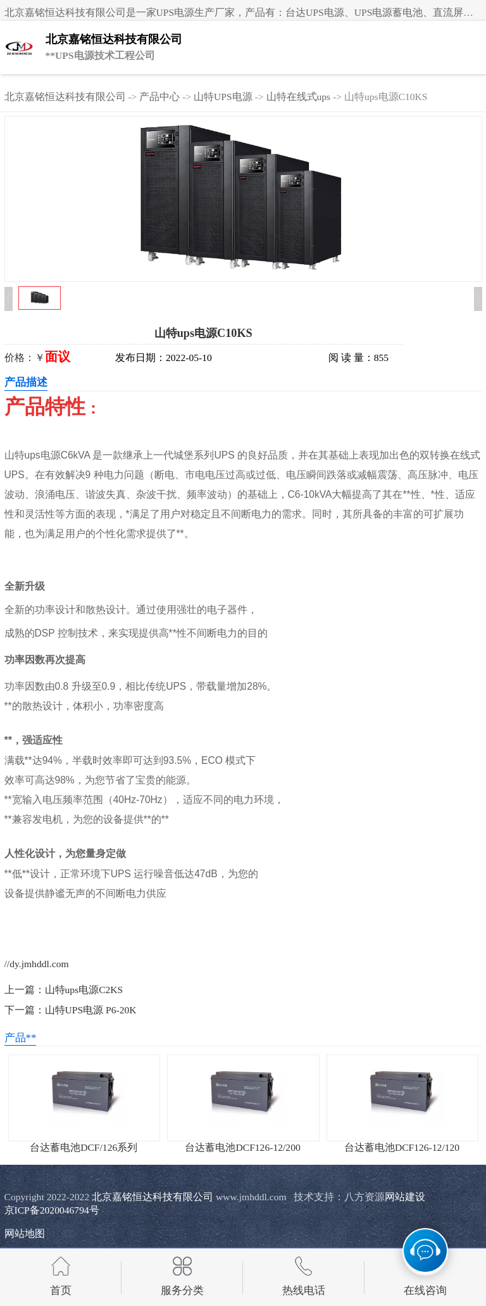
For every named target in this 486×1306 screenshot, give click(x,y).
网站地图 (24, 1233)
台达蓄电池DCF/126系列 (83, 1147)
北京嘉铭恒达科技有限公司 (65, 96)
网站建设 (405, 1196)
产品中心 (159, 96)
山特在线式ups (298, 96)
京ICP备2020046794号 (51, 1210)
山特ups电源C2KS (84, 989)
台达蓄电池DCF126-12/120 (401, 1147)
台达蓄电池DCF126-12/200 (242, 1147)
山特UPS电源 (223, 96)
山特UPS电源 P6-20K (91, 1010)
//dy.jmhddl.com (36, 963)
